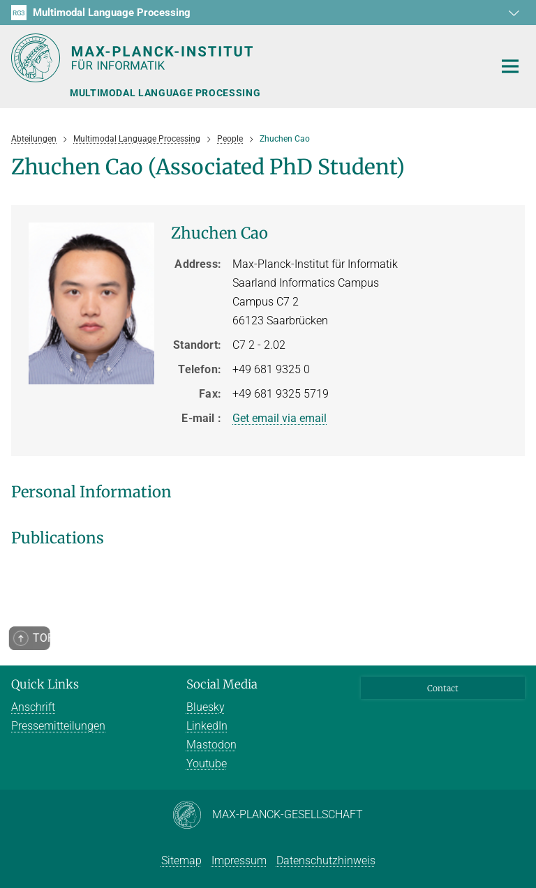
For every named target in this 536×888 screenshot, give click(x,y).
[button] (512, 12)
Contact (443, 688)
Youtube (206, 763)
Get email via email (279, 418)
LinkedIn (207, 725)
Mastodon (211, 744)
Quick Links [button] (45, 684)
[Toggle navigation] (510, 67)
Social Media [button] (222, 684)
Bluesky (205, 707)
